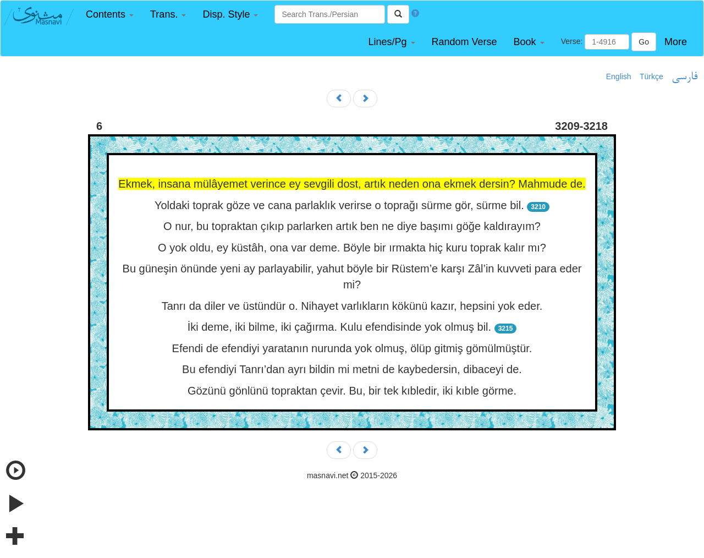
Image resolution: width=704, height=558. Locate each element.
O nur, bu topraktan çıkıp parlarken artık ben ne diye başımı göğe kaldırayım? (352, 226)
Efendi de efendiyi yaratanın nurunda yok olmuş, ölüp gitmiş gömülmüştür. (352, 348)
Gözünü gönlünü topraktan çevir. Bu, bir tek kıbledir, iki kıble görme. (352, 391)
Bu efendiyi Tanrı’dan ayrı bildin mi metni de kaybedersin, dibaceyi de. (352, 369)
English (618, 76)
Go (644, 41)
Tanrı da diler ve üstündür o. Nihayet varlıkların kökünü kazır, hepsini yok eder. (352, 306)
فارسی (684, 77)
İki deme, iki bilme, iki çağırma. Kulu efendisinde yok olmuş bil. (339, 327)
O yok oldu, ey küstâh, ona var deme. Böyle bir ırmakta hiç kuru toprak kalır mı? (352, 248)
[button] (110, 15)
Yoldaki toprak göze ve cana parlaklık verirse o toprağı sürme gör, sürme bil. (339, 205)
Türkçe (651, 76)
